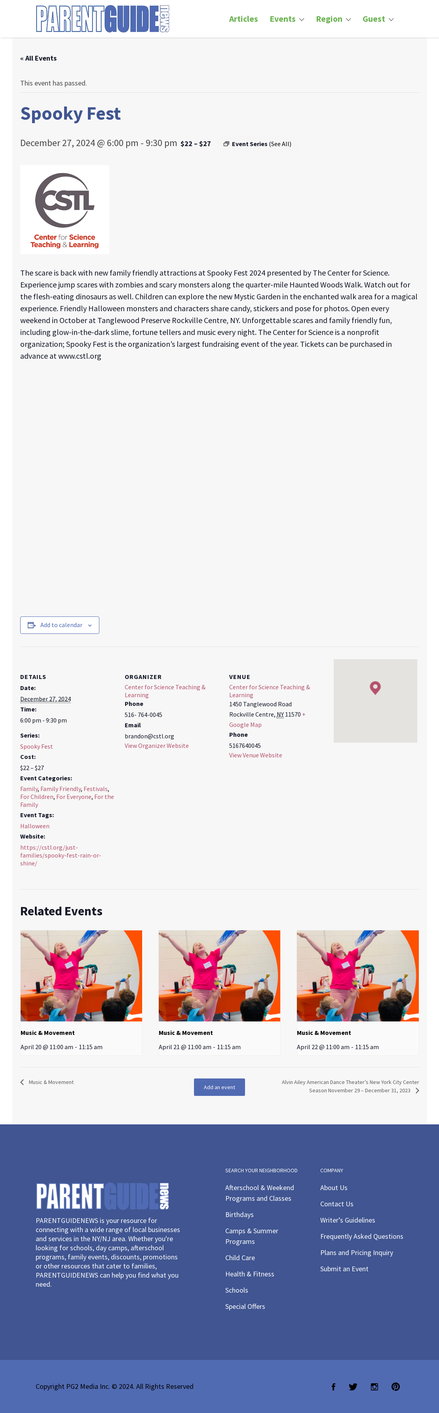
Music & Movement (48, 1032)
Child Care (240, 1257)
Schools (236, 1290)
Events (283, 18)
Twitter (353, 1387)
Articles (243, 18)
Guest (374, 18)
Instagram (374, 1387)
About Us (334, 1187)
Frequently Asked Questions (361, 1236)
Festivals (96, 789)
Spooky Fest (36, 746)
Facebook (333, 1387)
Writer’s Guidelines (347, 1220)
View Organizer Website (157, 745)
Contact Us (336, 1203)
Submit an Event (344, 1268)
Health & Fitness (249, 1273)
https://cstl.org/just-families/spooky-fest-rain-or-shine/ (60, 855)
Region (329, 18)
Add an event (219, 1087)
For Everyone (73, 797)
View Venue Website (255, 755)
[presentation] (81, 975)
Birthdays (239, 1214)
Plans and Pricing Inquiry (356, 1252)
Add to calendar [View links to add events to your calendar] (61, 625)
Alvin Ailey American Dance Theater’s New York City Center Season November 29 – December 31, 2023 (350, 1086)
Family (29, 789)
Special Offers (245, 1306)
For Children (36, 797)
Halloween (34, 826)
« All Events (38, 58)
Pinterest (396, 1387)
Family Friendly (60, 789)
